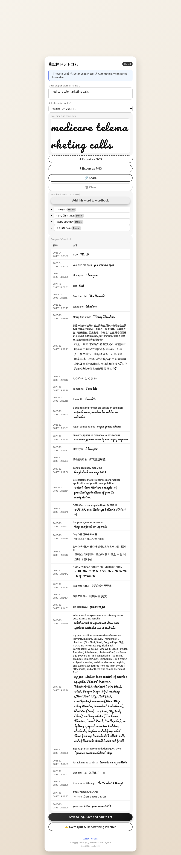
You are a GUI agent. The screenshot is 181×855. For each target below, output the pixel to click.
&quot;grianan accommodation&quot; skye (97, 748)
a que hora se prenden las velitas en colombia (98, 407)
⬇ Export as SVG (90, 159)
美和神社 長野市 (81, 586)
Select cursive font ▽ (59, 103)
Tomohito (78, 388)
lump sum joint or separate (88, 522)
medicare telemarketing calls (90, 93)
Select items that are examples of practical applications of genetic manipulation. (96, 481)
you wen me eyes (82, 265)
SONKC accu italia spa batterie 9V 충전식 (95, 505)
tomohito (78, 399)
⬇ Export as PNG (90, 168)
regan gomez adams (84, 426)
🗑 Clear (90, 187)
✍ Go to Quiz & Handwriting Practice (90, 827)
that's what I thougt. (84, 783)
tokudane (78, 306)
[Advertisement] (90, 28)
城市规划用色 (80, 459)
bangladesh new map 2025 (87, 467)
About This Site (90, 838)
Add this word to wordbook (90, 200)
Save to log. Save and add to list (90, 816)
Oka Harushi (79, 296)
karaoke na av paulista (85, 762)
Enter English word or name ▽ (64, 85)
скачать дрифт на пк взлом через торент (96, 435)
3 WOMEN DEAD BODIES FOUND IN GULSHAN (97, 567)
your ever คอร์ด (81, 806)
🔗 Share (90, 177)
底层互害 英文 (80, 596)
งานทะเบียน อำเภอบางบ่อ (85, 791)
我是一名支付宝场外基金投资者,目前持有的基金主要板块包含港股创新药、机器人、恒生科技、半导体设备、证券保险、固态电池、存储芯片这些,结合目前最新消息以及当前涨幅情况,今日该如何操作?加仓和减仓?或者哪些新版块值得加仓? (99, 332)
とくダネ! (78, 378)
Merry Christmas (82, 317)
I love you (78, 275)
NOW (75, 254)
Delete (71, 209)
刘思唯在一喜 (80, 773)
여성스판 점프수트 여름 (85, 534)
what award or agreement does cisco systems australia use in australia (98, 616)
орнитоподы (80, 606)
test (75, 285)
